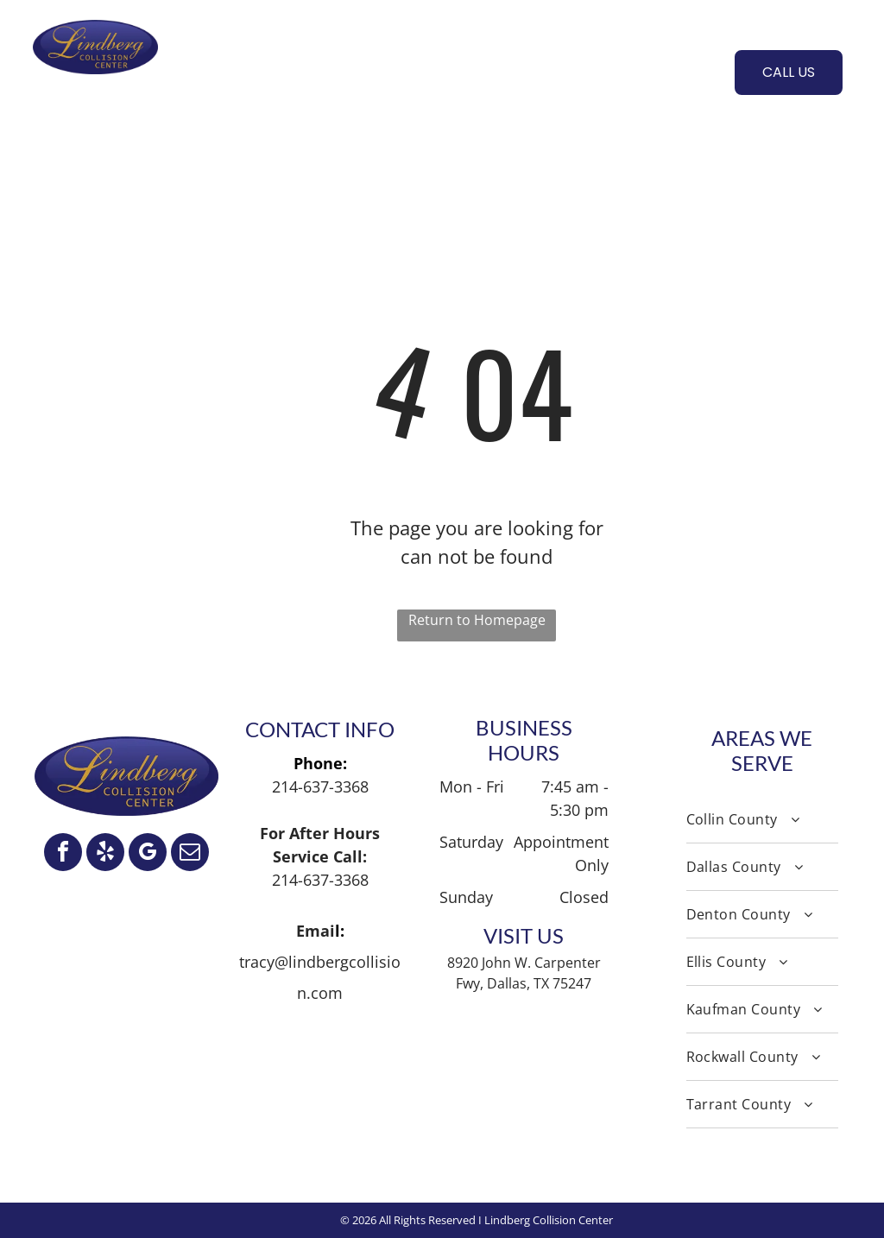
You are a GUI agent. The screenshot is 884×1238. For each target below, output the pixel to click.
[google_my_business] (148, 854)
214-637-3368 (320, 786)
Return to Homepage (477, 619)
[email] (190, 854)
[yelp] (105, 854)
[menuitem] (214, 70)
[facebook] (63, 854)
